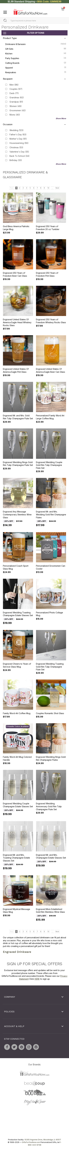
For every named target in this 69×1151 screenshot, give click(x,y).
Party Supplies (35, 58)
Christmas (16, 147)
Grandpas (16, 101)
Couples (16, 89)
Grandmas (17, 97)
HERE (37, 979)
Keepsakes (35, 72)
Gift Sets (35, 48)
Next (57, 188)
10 (48, 188)
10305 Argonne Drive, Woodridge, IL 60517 (42, 1140)
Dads (14, 93)
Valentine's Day (19, 151)
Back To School (20, 156)
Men (14, 84)
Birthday (16, 160)
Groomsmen (18, 110)
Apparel (35, 67)
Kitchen (35, 53)
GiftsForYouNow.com (31, 1142)
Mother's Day (18, 139)
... (52, 188)
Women (16, 106)
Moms (15, 114)
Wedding (17, 130)
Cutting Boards (35, 62)
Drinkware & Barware (35, 44)
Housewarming (19, 143)
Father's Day (18, 134)
